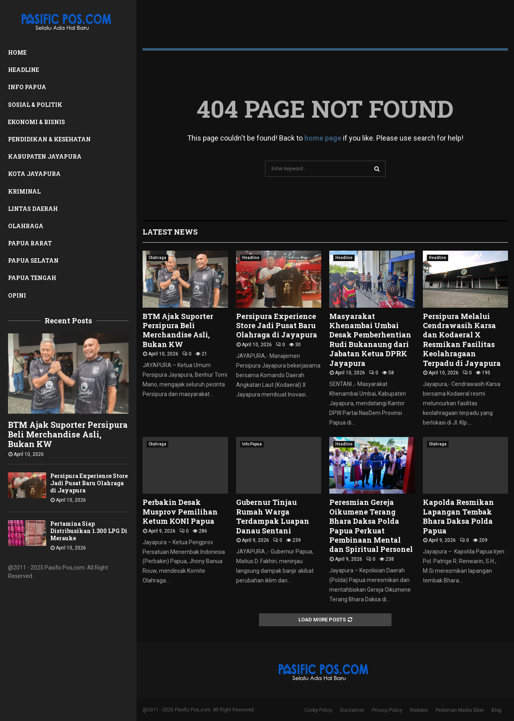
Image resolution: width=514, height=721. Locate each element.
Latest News (170, 232)
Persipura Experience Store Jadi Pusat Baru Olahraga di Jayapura (89, 483)
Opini (17, 295)
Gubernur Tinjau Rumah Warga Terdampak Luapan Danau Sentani (272, 516)
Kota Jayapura (34, 174)
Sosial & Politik (35, 104)
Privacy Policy (387, 710)
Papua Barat (30, 243)
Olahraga (25, 226)
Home (17, 52)
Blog (497, 710)
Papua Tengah (32, 278)
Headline (23, 70)
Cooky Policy (318, 710)
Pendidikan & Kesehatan (49, 139)
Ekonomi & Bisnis (36, 122)
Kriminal (24, 191)
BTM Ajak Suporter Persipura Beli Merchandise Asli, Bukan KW (68, 434)
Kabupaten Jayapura (45, 156)
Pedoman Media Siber (460, 710)
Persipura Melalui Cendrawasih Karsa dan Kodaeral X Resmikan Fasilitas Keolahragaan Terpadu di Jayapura (462, 339)
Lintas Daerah (33, 208)
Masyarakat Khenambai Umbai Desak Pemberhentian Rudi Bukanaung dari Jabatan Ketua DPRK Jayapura (370, 339)
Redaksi (419, 710)
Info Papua (27, 87)
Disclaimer (352, 710)
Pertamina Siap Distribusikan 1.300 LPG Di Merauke (88, 531)
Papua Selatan (33, 260)
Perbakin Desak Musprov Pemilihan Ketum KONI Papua (180, 511)
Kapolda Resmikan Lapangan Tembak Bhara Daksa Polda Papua (458, 516)
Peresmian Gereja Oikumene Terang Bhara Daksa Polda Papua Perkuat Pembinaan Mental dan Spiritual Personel (371, 525)
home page (322, 138)
